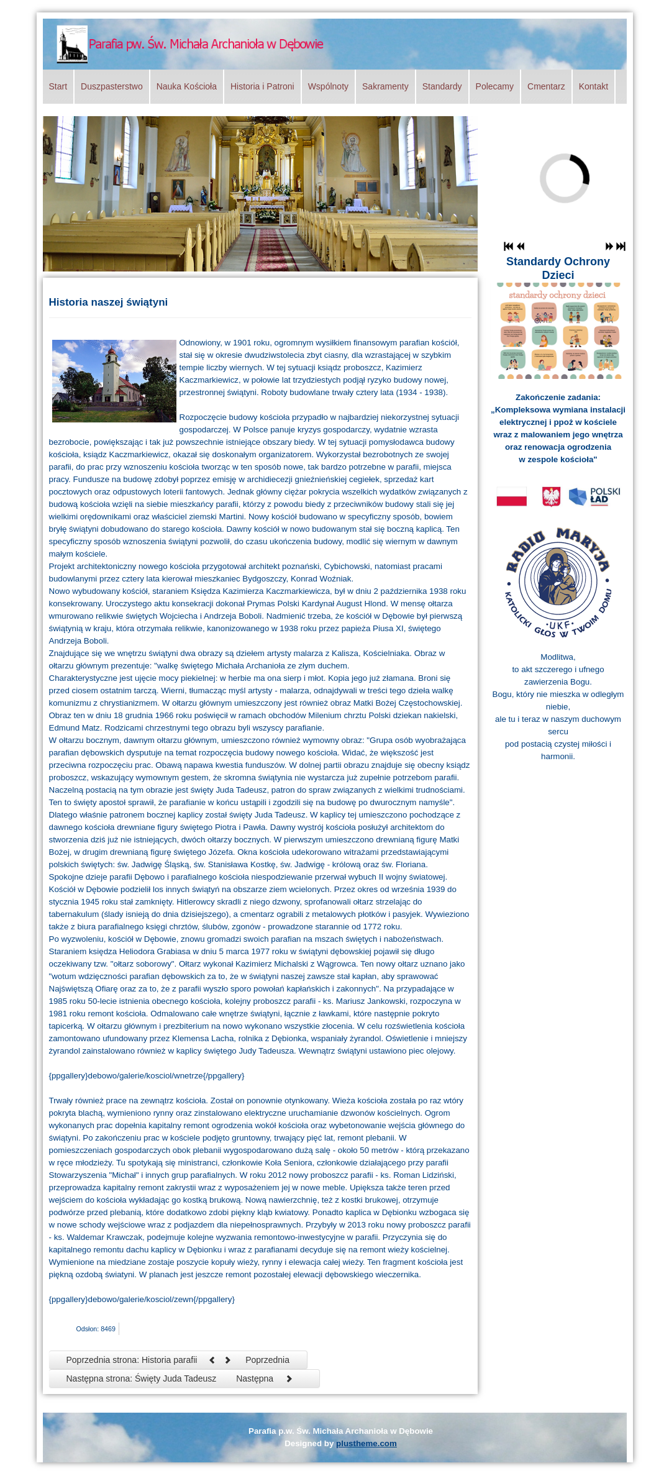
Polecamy (495, 86)
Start (58, 86)
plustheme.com (366, 1443)
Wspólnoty (328, 86)
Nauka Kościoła (187, 86)
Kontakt (593, 86)
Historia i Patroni (262, 86)
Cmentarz (546, 86)
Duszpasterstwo (112, 86)
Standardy (442, 86)
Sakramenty (385, 86)
